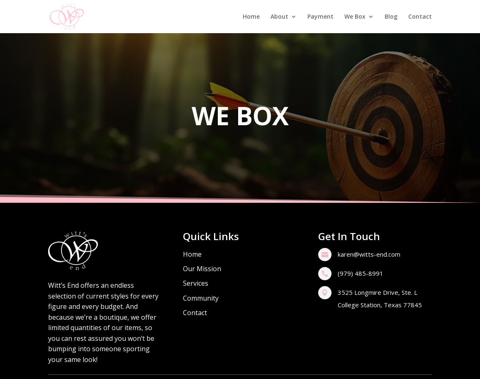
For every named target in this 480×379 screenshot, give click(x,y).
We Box (354, 17)
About (279, 17)
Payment (320, 17)
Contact (420, 17)
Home (251, 17)
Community (201, 298)
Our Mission (202, 268)
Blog (391, 17)
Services (195, 283)
